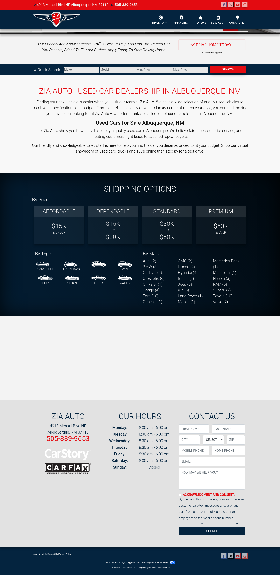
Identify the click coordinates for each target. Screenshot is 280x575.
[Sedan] (72, 280)
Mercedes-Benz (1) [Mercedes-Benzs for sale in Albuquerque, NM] (226, 264)
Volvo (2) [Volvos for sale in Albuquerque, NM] (220, 301)
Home (34, 554)
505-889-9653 (126, 5)
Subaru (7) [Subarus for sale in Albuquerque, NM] (222, 290)
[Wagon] (125, 280)
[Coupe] (45, 280)
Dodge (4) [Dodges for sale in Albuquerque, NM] (151, 290)
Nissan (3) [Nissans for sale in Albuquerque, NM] (222, 278)
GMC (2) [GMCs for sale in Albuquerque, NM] (185, 261)
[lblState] (213, 440)
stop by (172, 151)
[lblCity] (189, 440)
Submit (211, 531)
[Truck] (98, 280)
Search (228, 69)
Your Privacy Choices (162, 562)
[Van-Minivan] (125, 266)
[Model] (118, 69)
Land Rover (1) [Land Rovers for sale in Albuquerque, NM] (190, 296)
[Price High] (190, 69)
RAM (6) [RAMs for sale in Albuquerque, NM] (220, 284)
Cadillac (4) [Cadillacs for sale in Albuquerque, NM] (152, 272)
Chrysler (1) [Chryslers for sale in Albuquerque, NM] (153, 284)
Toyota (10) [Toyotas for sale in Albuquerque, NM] (223, 296)
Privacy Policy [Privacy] (65, 554)
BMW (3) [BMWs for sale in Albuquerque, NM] (150, 266)
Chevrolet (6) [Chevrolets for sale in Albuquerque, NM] (154, 278)
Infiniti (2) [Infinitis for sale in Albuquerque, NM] (186, 278)
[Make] (81, 69)
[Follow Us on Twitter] (231, 5)
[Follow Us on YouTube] (238, 5)
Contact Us (53, 554)
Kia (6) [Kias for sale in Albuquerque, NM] (183, 290)
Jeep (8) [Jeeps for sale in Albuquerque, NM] (185, 284)
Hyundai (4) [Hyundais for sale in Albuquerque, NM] (188, 272)
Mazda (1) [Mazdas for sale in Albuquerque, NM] (186, 301)
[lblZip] (236, 440)
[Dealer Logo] (56, 19)
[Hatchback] (72, 266)
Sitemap (145, 562)
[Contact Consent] (180, 495)
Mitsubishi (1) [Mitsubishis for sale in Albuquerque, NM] (224, 272)
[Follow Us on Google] (245, 5)
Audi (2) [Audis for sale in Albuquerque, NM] (149, 261)
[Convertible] (45, 266)
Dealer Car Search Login (115, 562)
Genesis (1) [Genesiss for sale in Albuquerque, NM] (152, 301)
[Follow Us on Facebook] (224, 5)
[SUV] (98, 266)
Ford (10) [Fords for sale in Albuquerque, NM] (150, 296)
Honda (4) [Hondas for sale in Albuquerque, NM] (186, 266)
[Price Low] (154, 69)
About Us (43, 554)
